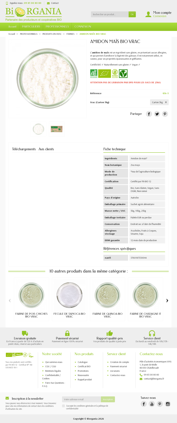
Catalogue (82, 362)
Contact (53, 2)
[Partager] (149, 114)
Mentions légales (53, 370)
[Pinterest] (165, 114)
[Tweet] (157, 114)
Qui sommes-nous (53, 362)
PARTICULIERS (31, 26)
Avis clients (46, 149)
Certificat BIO (84, 366)
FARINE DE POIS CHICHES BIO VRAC (31, 315)
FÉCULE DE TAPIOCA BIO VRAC (69, 315)
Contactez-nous (117, 375)
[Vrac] (159, 102)
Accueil (12, 26)
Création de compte (119, 362)
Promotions (83, 370)
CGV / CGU (50, 366)
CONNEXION (82, 26)
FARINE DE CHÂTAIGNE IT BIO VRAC (145, 315)
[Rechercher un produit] (110, 14)
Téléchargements (24, 149)
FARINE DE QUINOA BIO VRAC (108, 315)
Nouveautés (83, 375)
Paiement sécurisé (118, 366)
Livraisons (115, 370)
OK (132, 14)
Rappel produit (85, 379)
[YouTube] (152, 404)
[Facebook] (144, 404)
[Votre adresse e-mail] (81, 399)
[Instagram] (168, 404)
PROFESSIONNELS (57, 26)
